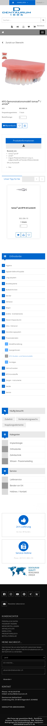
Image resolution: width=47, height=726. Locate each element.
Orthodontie (11, 449)
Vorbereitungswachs (28, 419)
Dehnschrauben (12, 368)
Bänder (8, 296)
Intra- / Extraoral (11, 326)
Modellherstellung (15, 344)
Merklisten (6, 631)
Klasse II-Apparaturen (13, 320)
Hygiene (9, 265)
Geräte (8, 386)
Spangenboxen (14, 350)
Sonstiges (12, 362)
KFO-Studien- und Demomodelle (21, 356)
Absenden (7, 679)
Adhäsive (9, 302)
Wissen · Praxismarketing (17, 461)
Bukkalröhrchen (11, 290)
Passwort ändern (9, 624)
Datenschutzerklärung (21, 720)
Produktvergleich (10, 633)
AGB (32, 720)
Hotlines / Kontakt (14, 492)
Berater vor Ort (12, 486)
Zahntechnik (11, 455)
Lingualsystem (11, 277)
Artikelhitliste (8, 629)
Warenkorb (39, 27)
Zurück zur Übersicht (15, 42)
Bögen (8, 308)
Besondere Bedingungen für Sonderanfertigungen (24, 721)
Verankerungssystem (13, 332)
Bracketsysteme (11, 284)
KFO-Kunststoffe (12, 374)
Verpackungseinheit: (9, 112)
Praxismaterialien (12, 338)
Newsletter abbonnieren (13, 707)
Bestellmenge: (7, 117)
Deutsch (40, 2)
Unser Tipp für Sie (12, 179)
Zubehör (9, 419)
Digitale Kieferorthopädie (15, 271)
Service (8, 392)
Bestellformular (9, 636)
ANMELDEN (21, 2)
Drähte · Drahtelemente (14, 314)
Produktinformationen (23, 140)
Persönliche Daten (10, 621)
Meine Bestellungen (10, 626)
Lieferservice (12, 480)
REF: (3, 108)
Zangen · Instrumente (13, 380)
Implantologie (12, 443)
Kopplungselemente (14, 425)
